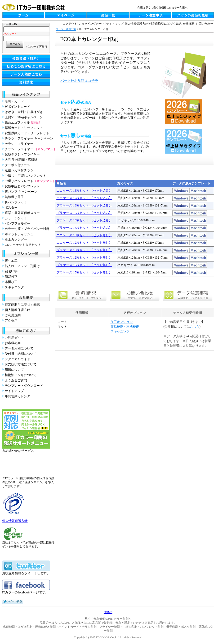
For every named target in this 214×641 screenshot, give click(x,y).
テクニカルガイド (17, 359)
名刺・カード (14, 101)
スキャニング (14, 287)
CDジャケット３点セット (23, 245)
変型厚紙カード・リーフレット (27, 133)
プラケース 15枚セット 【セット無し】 (84, 272)
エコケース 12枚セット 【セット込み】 (84, 198)
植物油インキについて (21, 375)
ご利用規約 (13, 315)
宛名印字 (11, 271)
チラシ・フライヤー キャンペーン (29, 138)
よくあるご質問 (16, 380)
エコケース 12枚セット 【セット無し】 (84, 242)
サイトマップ (14, 391)
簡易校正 (11, 277)
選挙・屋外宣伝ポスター (22, 213)
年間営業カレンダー (19, 396)
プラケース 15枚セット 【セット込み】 (84, 228)
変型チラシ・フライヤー (22, 154)
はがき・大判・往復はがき (24, 112)
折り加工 (11, 261)
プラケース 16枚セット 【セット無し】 (84, 265)
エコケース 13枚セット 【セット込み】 (84, 190)
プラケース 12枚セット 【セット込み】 (84, 213)
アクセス (11, 320)
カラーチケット (16, 218)
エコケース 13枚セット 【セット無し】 (84, 235)
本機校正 (11, 282)
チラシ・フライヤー (19, 144)
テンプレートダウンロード (24, 385)
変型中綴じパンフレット (22, 186)
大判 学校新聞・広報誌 (21, 160)
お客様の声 (13, 343)
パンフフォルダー (17, 223)
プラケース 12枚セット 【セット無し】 (84, 257)
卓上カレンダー (16, 239)
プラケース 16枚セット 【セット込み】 (84, 220)
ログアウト (70, 23)
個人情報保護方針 (17, 310)
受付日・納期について (21, 354)
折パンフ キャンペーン (21, 191)
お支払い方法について (21, 364)
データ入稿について (19, 348)
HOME (108, 612)
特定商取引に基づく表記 (22, 304)
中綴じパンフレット (32, 181)
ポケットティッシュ (19, 234)
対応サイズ (125, 183)
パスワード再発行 (36, 46)
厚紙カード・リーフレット (24, 128)
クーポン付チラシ (17, 165)
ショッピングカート (91, 23)
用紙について (14, 370)
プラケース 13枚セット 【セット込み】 (84, 205)
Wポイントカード (17, 106)
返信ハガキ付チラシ (19, 170)
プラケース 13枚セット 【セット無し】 (84, 250)
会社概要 (188, 23)
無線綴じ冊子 (14, 197)
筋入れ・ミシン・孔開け (22, 266)
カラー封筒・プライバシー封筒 (27, 229)
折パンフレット (16, 202)
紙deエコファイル (22, 122)
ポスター (11, 207)
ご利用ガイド (14, 338)
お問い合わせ (204, 23)
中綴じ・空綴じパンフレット (25, 176)
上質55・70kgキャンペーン (24, 117)
